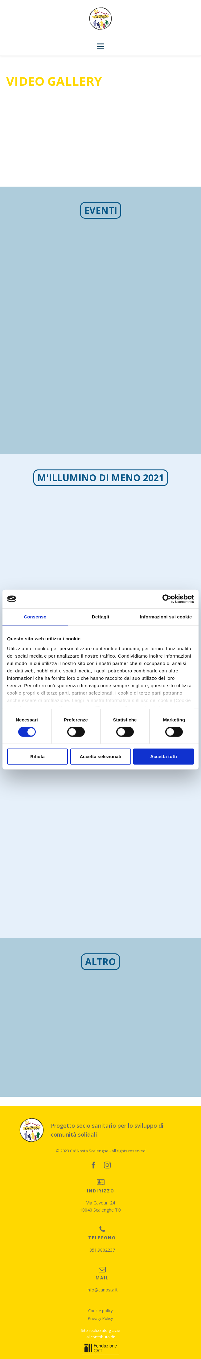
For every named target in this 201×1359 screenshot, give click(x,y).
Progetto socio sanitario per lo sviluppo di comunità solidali (107, 1130)
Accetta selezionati (100, 756)
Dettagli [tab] (100, 616)
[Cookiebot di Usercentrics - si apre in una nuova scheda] (167, 599)
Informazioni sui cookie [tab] (166, 616)
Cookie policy (100, 1310)
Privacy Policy (100, 1318)
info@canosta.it (102, 1290)
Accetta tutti (163, 756)
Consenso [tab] (35, 616)
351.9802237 (102, 1250)
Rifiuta (37, 756)
